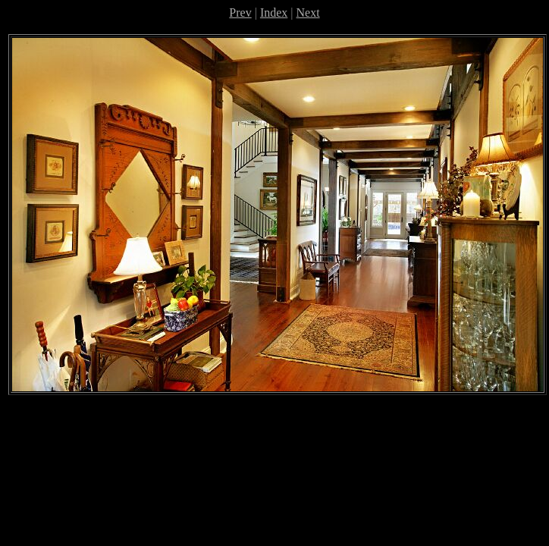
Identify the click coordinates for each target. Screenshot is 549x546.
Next (308, 12)
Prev (240, 12)
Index (273, 12)
